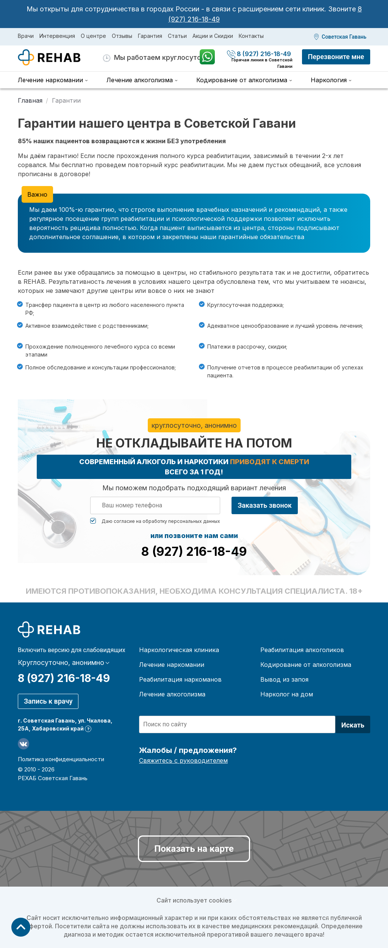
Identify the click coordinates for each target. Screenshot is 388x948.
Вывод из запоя (284, 679)
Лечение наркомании (50, 80)
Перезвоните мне (336, 57)
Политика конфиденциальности (61, 759)
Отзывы (122, 36)
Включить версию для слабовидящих (71, 650)
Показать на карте (193, 848)
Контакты (251, 36)
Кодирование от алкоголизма (241, 80)
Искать (353, 725)
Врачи (26, 36)
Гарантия (150, 36)
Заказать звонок (265, 505)
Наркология (329, 80)
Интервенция (57, 36)
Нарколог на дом (286, 694)
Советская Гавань (344, 37)
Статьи (177, 36)
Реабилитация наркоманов (180, 679)
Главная (30, 100)
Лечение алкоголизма (139, 80)
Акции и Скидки (212, 36)
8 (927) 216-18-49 (260, 54)
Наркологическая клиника (179, 650)
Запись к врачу (48, 701)
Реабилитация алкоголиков (302, 650)
